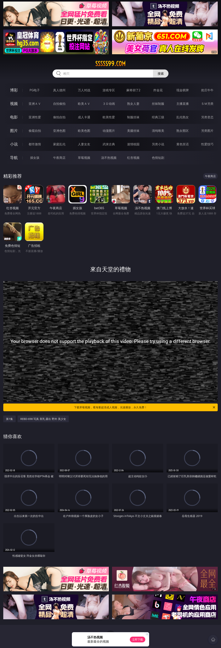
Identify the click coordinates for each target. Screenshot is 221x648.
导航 (14, 157)
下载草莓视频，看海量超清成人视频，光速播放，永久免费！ (145, 407)
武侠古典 (109, 144)
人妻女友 (84, 144)
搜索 (161, 73)
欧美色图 (84, 131)
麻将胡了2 (133, 90)
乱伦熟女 (182, 117)
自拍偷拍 (59, 104)
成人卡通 (84, 117)
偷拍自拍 (59, 117)
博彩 (14, 90)
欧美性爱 (109, 117)
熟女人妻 (133, 104)
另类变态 (207, 117)
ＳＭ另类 (207, 104)
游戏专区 (109, 90)
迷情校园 (133, 144)
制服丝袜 (133, 117)
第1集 (9, 419)
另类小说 (158, 144)
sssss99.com (110, 64)
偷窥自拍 (35, 131)
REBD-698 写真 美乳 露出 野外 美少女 (43, 419)
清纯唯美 (158, 131)
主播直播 (182, 104)
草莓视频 (84, 158)
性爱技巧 (207, 144)
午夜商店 (59, 158)
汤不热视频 (108, 158)
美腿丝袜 (133, 131)
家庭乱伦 (59, 144)
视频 (14, 103)
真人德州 (59, 90)
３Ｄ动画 (109, 104)
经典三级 (158, 117)
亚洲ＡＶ (35, 104)
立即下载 (137, 639)
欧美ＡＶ (84, 104)
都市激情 (35, 144)
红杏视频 (133, 158)
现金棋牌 (182, 90)
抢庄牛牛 (207, 90)
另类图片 (207, 131)
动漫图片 (109, 131)
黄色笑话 (182, 144)
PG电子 (35, 90)
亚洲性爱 (35, 117)
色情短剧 (158, 158)
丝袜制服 (158, 104)
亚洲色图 (59, 131)
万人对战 (84, 90)
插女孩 (34, 158)
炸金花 (158, 90)
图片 (14, 130)
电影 (14, 117)
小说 (14, 144)
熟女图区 (182, 131)
